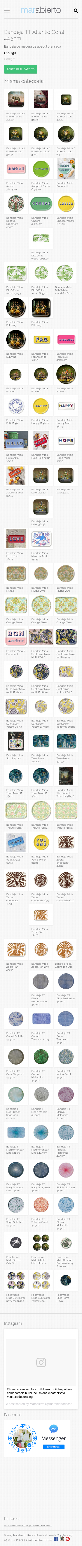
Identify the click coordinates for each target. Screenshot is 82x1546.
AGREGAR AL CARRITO (21, 69)
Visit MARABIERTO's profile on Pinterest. (28, 1525)
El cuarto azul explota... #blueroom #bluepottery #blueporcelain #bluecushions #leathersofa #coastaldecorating (39, 1393)
